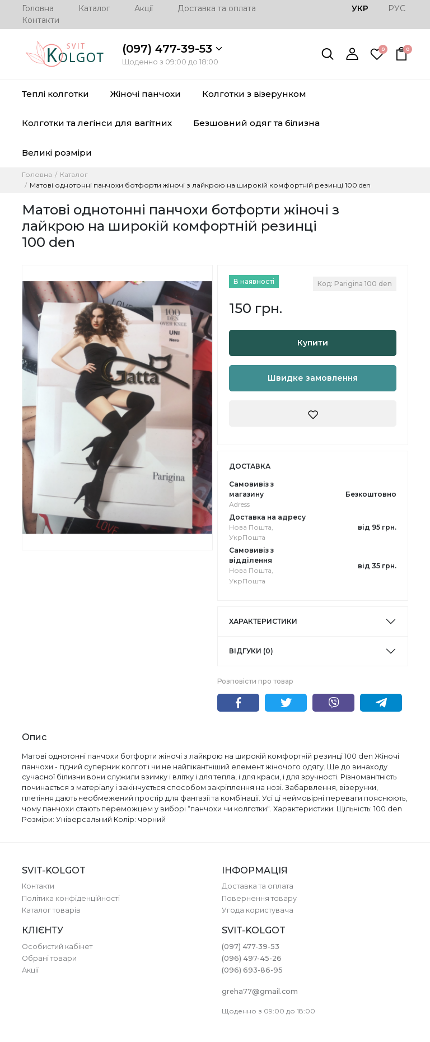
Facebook (238, 703)
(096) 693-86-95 (252, 970)
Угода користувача (257, 910)
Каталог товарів (51, 910)
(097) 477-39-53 (172, 48)
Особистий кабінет (57, 946)
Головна (38, 8)
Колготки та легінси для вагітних (97, 123)
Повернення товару (259, 898)
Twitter (286, 703)
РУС (396, 8)
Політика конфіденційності (71, 898)
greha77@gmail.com (260, 991)
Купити (312, 343)
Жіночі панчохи (145, 93)
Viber (333, 703)
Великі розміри (57, 152)
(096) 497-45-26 (252, 958)
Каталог (94, 8)
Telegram (381, 703)
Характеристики (263, 621)
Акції (143, 8)
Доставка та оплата (216, 8)
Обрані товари (49, 958)
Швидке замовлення (313, 378)
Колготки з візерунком (254, 93)
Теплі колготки (55, 93)
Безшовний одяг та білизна (256, 123)
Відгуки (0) (251, 651)
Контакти (40, 20)
